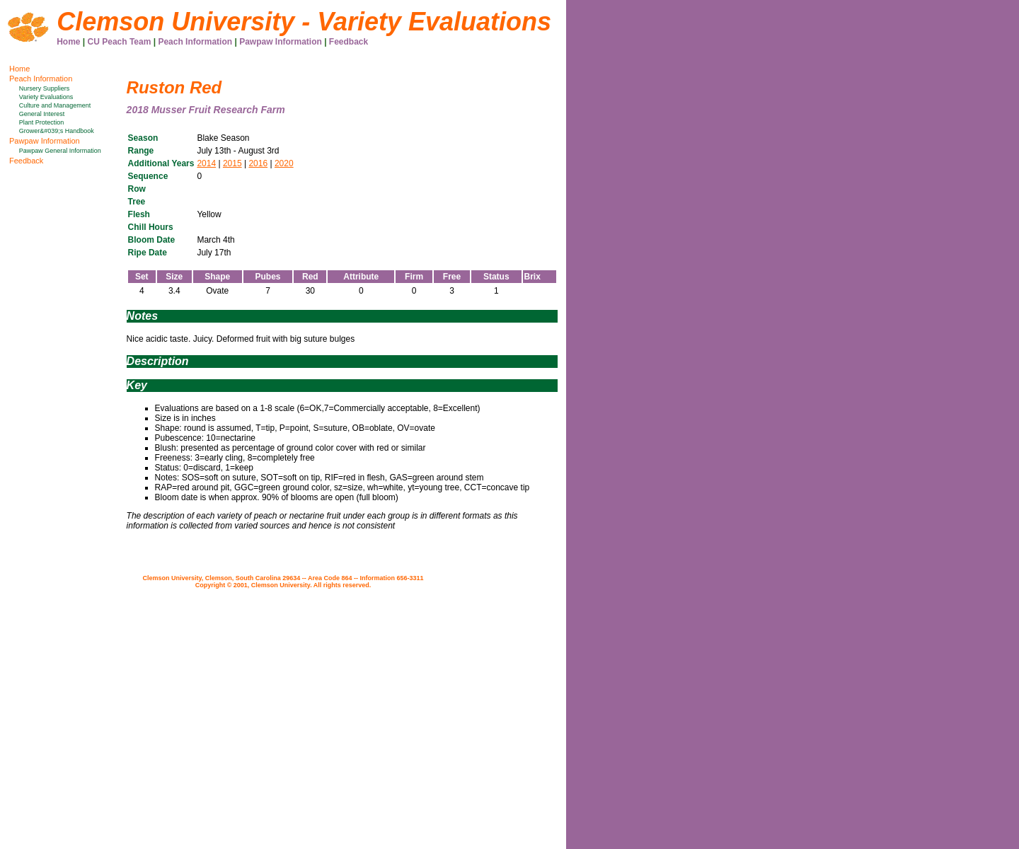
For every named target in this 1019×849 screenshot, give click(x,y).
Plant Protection (41, 122)
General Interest (42, 113)
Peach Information (195, 42)
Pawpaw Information (280, 42)
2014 (206, 163)
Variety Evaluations (46, 96)
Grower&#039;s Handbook (56, 130)
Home (68, 42)
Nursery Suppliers (44, 88)
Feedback (348, 42)
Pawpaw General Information (60, 150)
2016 (257, 163)
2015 (232, 163)
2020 (284, 163)
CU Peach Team (119, 42)
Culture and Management (55, 105)
